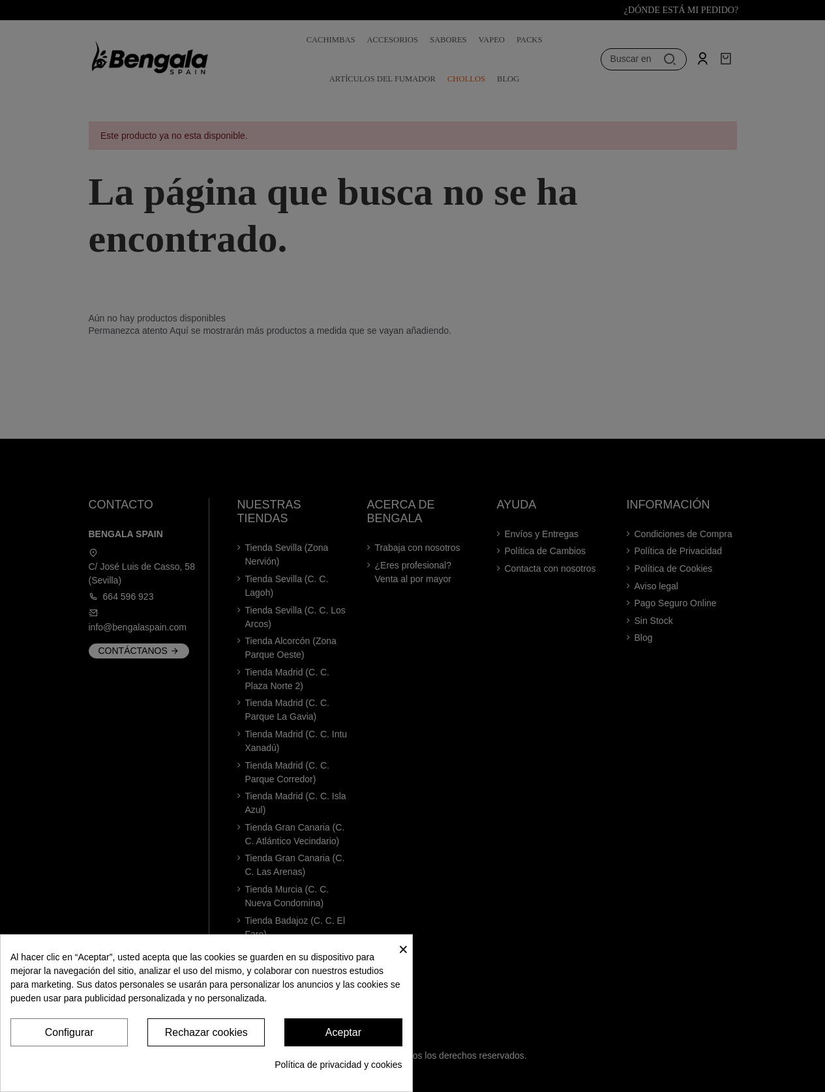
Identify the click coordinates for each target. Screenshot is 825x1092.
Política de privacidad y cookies (338, 1064)
